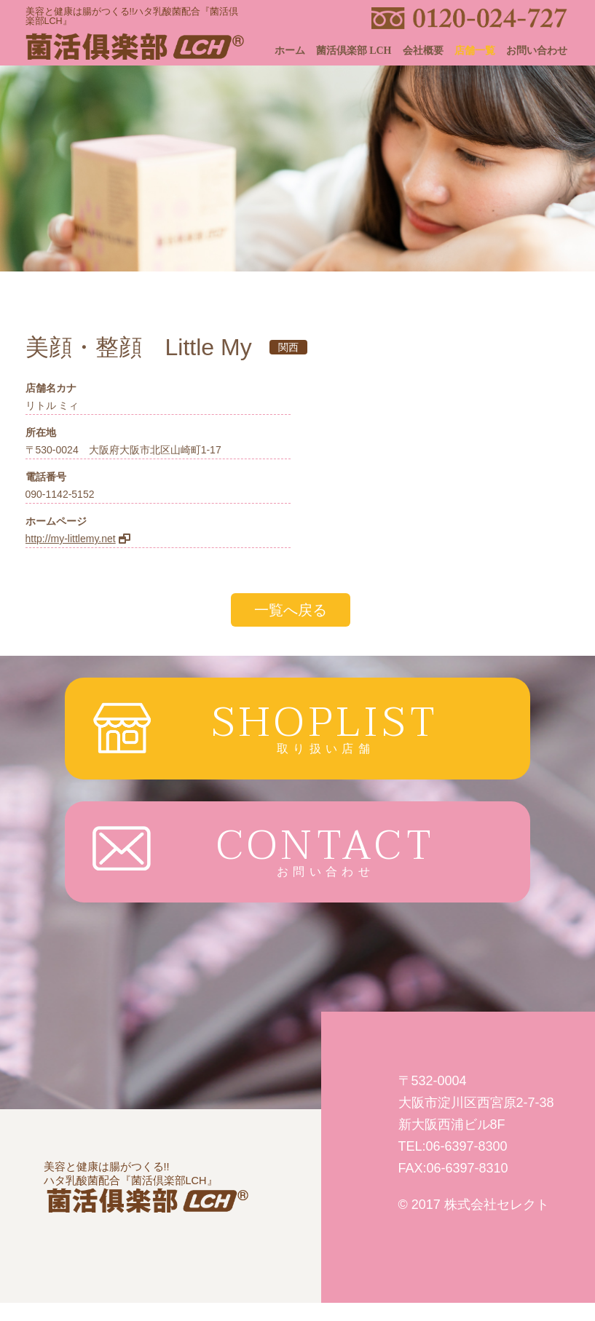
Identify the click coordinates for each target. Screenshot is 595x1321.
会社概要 (423, 50)
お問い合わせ (536, 50)
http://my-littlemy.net (70, 538)
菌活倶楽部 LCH (354, 50)
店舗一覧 (474, 50)
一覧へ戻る (290, 610)
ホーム (290, 50)
